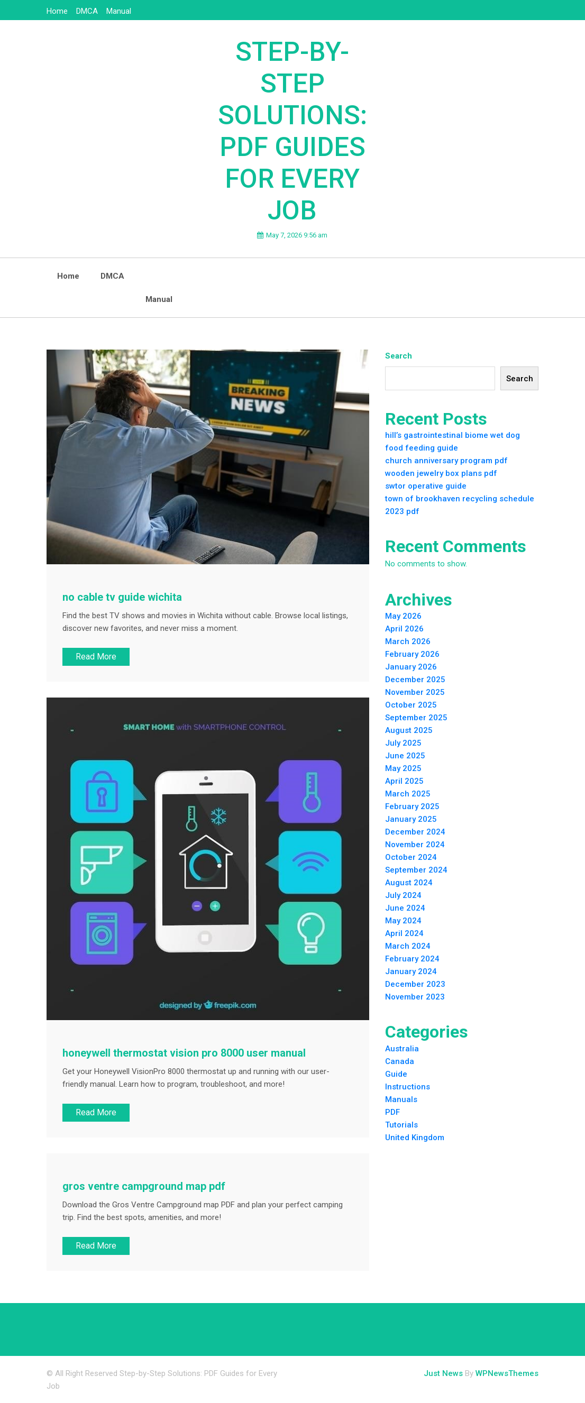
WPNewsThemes (507, 1373)
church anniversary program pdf (446, 460)
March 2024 (408, 946)
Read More (96, 657)
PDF (392, 1112)
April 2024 (404, 933)
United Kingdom (414, 1137)
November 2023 (415, 997)
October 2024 (411, 857)
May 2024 (403, 920)
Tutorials (401, 1125)
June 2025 (405, 755)
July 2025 (403, 743)
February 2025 (412, 806)
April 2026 (404, 629)
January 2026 (411, 667)
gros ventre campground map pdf (143, 1186)
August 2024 (409, 882)
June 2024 (405, 908)
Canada (399, 1061)
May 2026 (403, 616)
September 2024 (416, 870)
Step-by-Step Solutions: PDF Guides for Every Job (292, 131)
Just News (443, 1373)
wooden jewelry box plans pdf (441, 473)
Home (57, 11)
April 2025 (404, 781)
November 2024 (415, 844)
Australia (402, 1048)
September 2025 (416, 717)
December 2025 (415, 679)
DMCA (87, 11)
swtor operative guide (426, 486)
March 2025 (408, 794)
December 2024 (415, 832)
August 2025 (409, 730)
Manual (118, 11)
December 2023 (415, 984)
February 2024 (412, 959)
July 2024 (403, 895)
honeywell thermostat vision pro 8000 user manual (184, 1053)
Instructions (407, 1087)
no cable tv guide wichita (122, 597)
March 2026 (408, 641)
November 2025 (415, 692)
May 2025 (403, 768)
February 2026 (412, 654)
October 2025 (411, 705)
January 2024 (411, 971)
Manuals (401, 1099)
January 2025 (411, 819)
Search (398, 356)
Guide (396, 1074)
